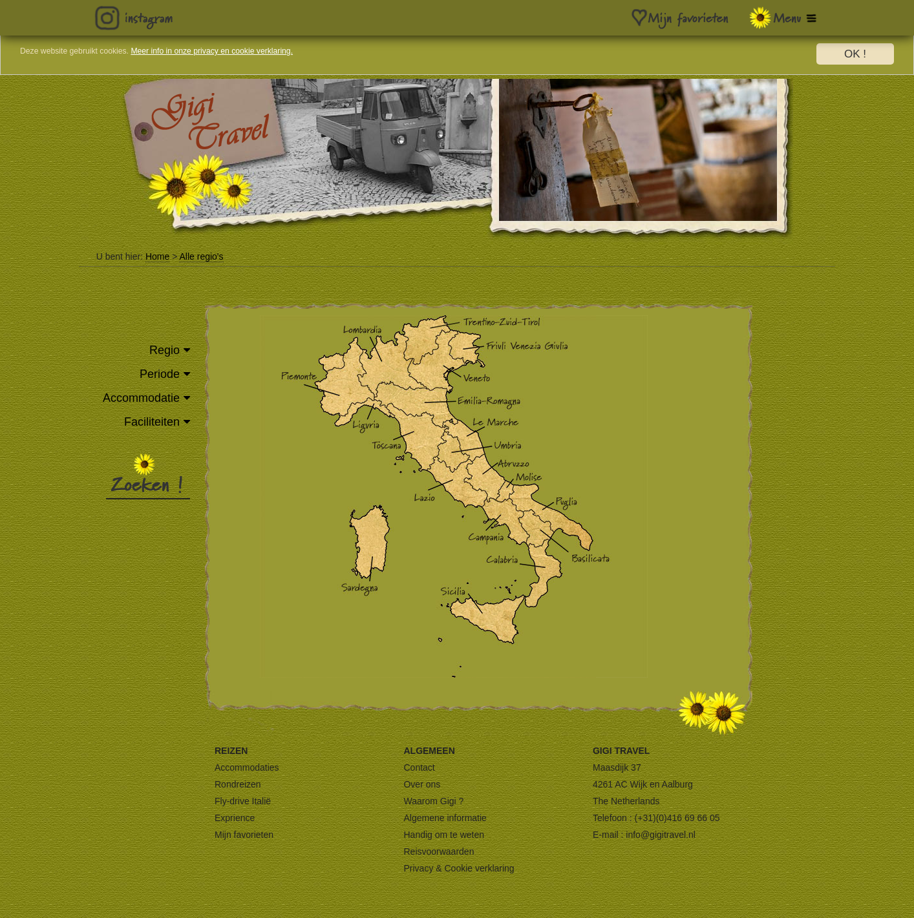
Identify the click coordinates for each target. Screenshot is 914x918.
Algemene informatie (444, 818)
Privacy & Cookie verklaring (458, 868)
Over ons (421, 784)
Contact (418, 767)
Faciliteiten (152, 421)
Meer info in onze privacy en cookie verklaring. (288, 54)
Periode (160, 374)
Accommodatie (141, 397)
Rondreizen (238, 784)
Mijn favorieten (244, 834)
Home (157, 256)
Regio (164, 350)
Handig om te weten (443, 834)
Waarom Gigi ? (433, 801)
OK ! (855, 54)
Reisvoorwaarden (438, 851)
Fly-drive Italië (243, 801)
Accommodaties (247, 767)
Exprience (235, 818)
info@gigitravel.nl (661, 834)
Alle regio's (201, 256)
